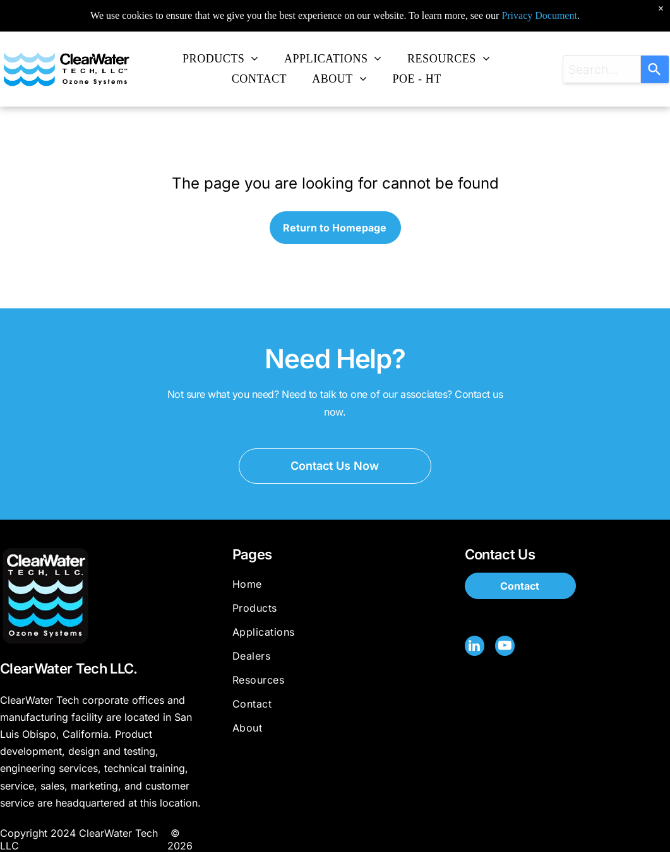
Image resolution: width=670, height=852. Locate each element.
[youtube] (503, 647)
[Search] (655, 69)
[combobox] (602, 69)
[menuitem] (221, 59)
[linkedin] (474, 647)
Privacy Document (539, 6)
